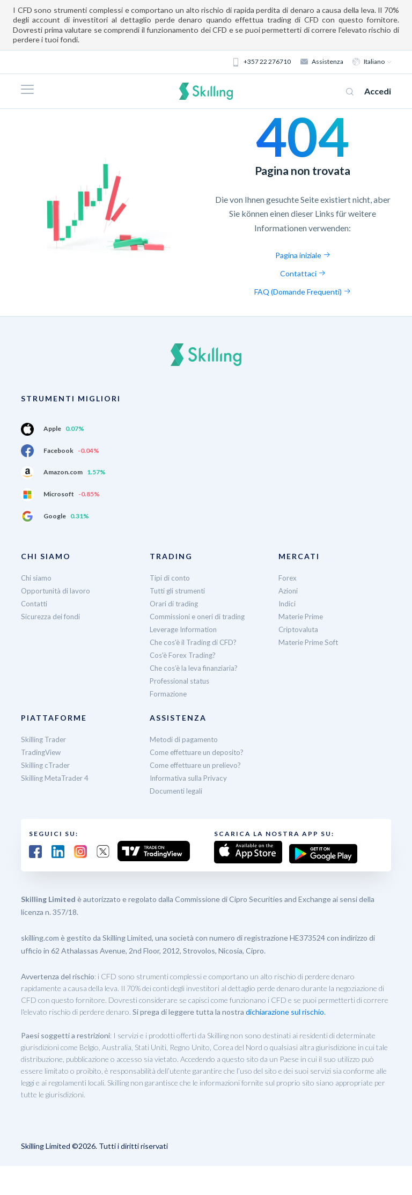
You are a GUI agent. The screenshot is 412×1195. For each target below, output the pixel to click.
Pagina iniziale (302, 255)
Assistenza (322, 61)
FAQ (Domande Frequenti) (302, 291)
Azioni (288, 590)
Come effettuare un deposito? (201, 752)
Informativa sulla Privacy (190, 777)
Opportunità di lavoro (57, 590)
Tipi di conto (171, 577)
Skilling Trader (44, 739)
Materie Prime (302, 616)
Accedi (377, 91)
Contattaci (303, 273)
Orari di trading (175, 603)
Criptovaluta (299, 629)
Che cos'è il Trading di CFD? (195, 642)
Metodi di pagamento (185, 739)
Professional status (182, 680)
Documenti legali (177, 790)
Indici (287, 603)
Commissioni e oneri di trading (200, 616)
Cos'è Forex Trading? (184, 654)
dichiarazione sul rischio (285, 1009)
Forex (287, 577)
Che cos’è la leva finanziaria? (196, 667)
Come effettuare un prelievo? (199, 764)
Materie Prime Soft (310, 642)
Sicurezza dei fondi (52, 616)
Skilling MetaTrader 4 (56, 777)
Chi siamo (37, 577)
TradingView (42, 752)
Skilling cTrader (46, 764)
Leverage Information (186, 629)
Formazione (169, 693)
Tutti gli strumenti (180, 590)
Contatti (35, 603)
